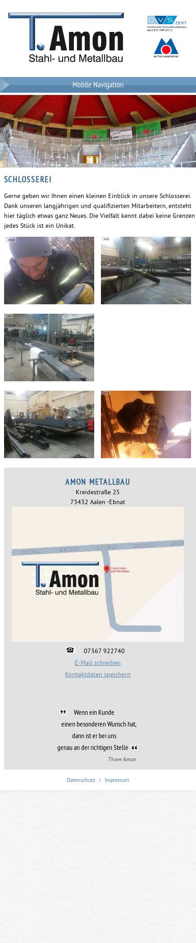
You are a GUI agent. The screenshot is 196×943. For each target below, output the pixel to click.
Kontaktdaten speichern (98, 674)
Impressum (117, 779)
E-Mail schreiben (98, 663)
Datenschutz (81, 779)
